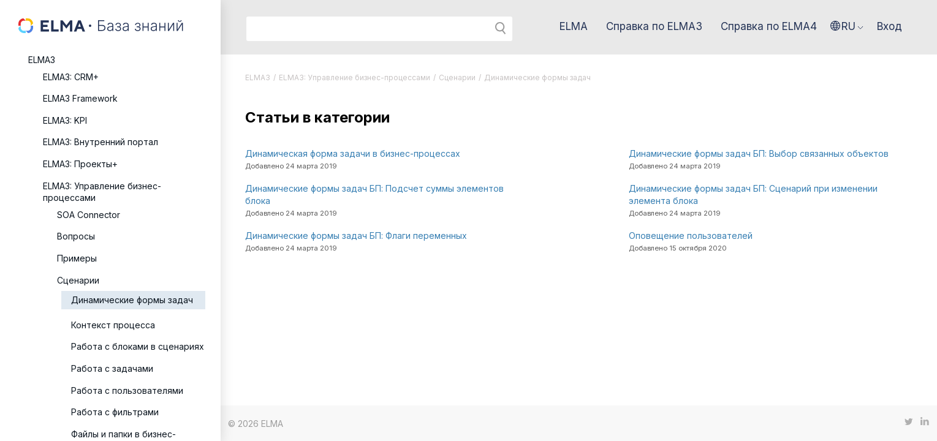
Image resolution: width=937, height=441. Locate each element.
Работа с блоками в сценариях (137, 346)
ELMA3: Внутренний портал (100, 142)
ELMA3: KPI (65, 120)
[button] (846, 26)
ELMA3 (41, 60)
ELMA (574, 26)
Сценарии (78, 280)
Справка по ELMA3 (654, 26)
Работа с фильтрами (115, 412)
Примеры (77, 258)
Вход (889, 26)
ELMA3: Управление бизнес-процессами (102, 192)
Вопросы (76, 236)
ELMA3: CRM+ (71, 77)
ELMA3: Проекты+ (80, 164)
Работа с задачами (112, 368)
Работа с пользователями (127, 390)
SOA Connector (88, 214)
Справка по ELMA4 (769, 26)
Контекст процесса (113, 325)
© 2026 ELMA (255, 423)
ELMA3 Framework (80, 98)
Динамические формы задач (132, 300)
